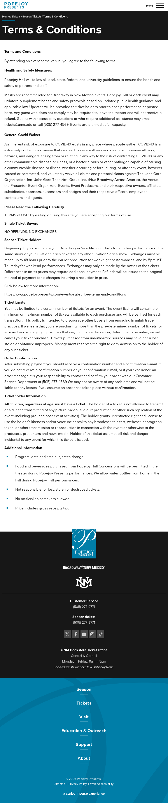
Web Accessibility (102, 784)
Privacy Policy (77, 784)
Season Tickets (31, 16)
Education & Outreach (84, 731)
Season (84, 689)
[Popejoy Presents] (16, 5)
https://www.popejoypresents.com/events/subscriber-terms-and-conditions (65, 294)
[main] (84, 271)
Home (6, 16)
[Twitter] (67, 634)
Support (84, 744)
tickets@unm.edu (18, 124)
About (84, 758)
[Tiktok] (101, 634)
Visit (84, 717)
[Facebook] (76, 634)
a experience (84, 793)
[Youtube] (84, 634)
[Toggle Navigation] (155, 5)
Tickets (16, 16)
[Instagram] (92, 634)
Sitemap (59, 784)
